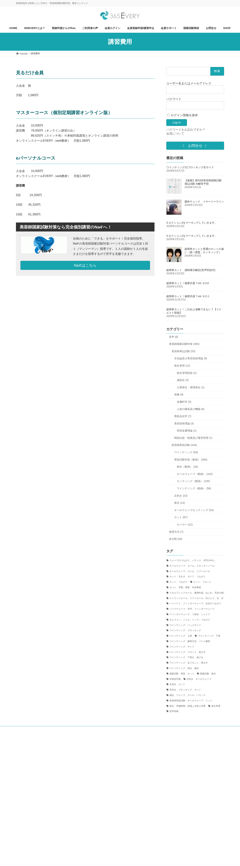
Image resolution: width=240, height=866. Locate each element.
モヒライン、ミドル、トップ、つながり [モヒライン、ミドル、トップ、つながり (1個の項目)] (190, 619)
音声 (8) (173, 336)
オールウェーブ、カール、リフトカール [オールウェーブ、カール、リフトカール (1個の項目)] (190, 571)
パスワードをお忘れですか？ (185, 129)
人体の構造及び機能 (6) (190, 408)
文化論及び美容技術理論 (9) (190, 358)
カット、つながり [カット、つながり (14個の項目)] (179, 582)
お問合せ (176, 729)
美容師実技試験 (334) (184, 444)
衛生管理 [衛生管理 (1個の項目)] (215, 706)
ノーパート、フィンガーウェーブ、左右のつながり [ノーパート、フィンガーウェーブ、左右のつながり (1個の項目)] (195, 603)
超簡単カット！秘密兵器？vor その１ (188, 296)
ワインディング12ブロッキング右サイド (190, 167)
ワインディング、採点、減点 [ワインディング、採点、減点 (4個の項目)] (184, 668)
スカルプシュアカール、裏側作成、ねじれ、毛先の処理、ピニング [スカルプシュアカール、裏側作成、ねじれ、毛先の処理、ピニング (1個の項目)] (203, 592)
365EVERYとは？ (43, 729)
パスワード (173, 99)
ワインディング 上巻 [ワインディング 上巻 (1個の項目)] (181, 636)
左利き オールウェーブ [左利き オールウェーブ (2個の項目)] (199, 679)
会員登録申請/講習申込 (131, 729)
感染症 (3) (183, 380)
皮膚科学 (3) (184, 401)
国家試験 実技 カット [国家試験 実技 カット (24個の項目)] (182, 673)
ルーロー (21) (185, 524)
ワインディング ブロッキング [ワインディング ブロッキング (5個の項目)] (185, 630)
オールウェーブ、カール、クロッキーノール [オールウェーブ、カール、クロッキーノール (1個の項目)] (192, 566)
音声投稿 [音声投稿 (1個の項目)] (174, 711)
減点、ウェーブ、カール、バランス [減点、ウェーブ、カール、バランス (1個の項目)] (188, 695)
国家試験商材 (158, 729)
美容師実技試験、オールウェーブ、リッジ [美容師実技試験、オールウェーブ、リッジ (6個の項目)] (191, 700)
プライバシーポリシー (102, 732)
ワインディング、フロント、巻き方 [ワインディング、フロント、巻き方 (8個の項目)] (188, 652)
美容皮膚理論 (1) (186, 430)
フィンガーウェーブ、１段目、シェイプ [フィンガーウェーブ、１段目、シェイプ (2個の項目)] (190, 614)
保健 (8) (178, 394)
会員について (175, 133)
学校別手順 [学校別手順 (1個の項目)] (175, 679)
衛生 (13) (179, 502)
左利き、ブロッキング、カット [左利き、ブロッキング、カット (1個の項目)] (185, 689)
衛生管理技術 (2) (186, 372)
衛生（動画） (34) (187, 466)
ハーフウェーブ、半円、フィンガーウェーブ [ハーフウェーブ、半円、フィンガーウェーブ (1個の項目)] (192, 609)
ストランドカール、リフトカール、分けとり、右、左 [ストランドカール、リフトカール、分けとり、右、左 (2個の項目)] (197, 598)
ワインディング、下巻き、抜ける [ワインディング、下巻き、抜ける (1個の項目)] (186, 657)
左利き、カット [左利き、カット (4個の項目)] (177, 684)
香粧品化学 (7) (182, 416)
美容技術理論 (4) (184, 423)
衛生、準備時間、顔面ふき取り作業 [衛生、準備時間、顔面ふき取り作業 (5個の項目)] (188, 706)
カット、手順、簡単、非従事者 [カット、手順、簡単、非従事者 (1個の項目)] (185, 587)
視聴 (89, 729)
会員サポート (195, 729)
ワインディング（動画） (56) (194, 488)
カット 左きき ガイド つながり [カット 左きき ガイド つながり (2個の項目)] (188, 576)
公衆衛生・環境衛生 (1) (190, 387)
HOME (23, 729)
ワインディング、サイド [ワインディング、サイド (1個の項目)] (182, 646)
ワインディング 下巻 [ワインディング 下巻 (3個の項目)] (209, 636)
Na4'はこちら (85, 265)
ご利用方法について (69, 729)
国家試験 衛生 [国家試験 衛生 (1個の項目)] (208, 673)
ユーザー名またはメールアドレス (188, 83)
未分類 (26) (175, 538)
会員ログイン (106, 729)
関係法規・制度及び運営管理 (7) (193, 437)
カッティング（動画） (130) (193, 481)
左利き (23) (181, 495)
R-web (146, 859)
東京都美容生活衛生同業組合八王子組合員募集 (43, 732)
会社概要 (78, 732)
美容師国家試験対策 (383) (184, 343)
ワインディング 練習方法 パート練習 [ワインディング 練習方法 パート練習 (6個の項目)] (190, 641)
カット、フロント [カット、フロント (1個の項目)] (202, 582)
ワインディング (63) (186, 452)
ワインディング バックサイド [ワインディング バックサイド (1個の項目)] (185, 625)
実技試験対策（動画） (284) (190, 459)
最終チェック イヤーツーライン (204, 201)
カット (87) (181, 517)
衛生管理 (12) (182, 365)
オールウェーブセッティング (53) (194, 510)
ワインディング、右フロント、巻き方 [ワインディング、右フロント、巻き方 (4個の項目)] (189, 662)
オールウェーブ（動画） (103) (195, 473)
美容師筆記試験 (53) (183, 351)
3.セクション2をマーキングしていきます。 (191, 222)
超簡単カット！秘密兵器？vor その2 (187, 283)
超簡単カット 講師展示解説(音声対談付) (190, 270)
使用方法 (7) (176, 531)
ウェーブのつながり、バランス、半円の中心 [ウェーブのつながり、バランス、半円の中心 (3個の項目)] (192, 560)
